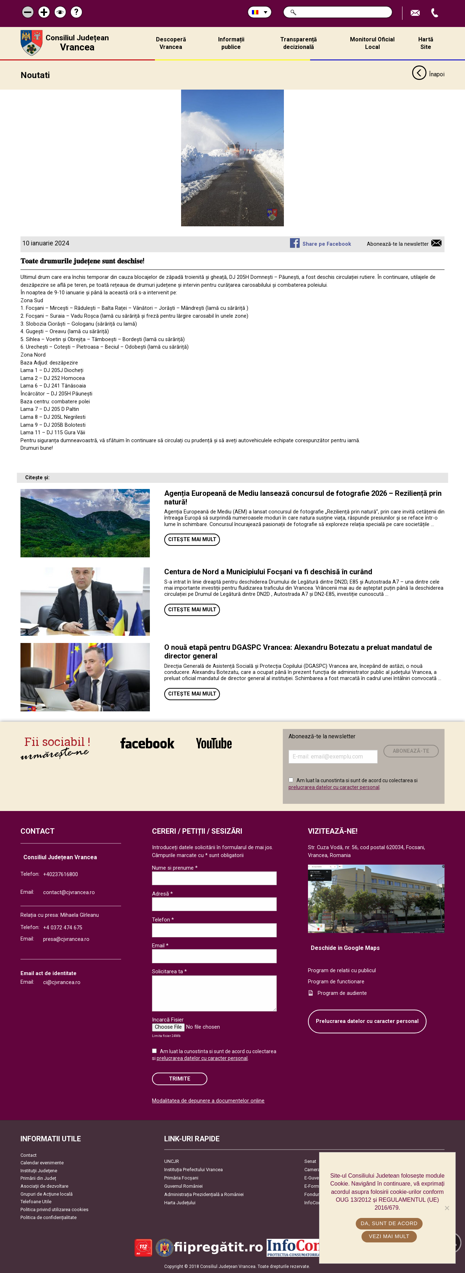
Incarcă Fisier (168, 1019)
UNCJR (171, 1161)
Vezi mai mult (389, 1236)
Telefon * (163, 919)
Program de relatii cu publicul (342, 971)
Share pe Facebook (327, 244)
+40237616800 (60, 874)
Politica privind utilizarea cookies (54, 1209)
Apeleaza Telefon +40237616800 (435, 13)
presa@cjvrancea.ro (66, 939)
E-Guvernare (316, 1178)
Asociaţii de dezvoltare (44, 1186)
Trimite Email (416, 13)
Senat (310, 1161)
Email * (160, 945)
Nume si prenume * (175, 868)
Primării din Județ (38, 1178)
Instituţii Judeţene (38, 1170)
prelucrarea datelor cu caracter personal (334, 787)
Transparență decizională (298, 43)
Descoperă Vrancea (171, 43)
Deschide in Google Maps (345, 947)
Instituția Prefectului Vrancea (193, 1169)
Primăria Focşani (181, 1178)
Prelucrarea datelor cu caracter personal (367, 1021)
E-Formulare (316, 1186)
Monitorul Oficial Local (372, 43)
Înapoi (428, 74)
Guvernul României (183, 1186)
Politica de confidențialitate (48, 1217)
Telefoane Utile (35, 1201)
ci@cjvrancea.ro (61, 982)
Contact (28, 1155)
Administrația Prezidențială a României (204, 1194)
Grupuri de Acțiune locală (46, 1194)
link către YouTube (214, 743)
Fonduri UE (315, 1194)
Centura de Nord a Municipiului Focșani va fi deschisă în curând (268, 571)
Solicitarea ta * (169, 971)
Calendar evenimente (42, 1162)
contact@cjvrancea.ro (69, 892)
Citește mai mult (192, 539)
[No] (446, 1207)
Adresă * (162, 894)
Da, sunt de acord (389, 1223)
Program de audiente (342, 993)
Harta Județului (179, 1202)
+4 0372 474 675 (62, 928)
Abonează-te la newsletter (398, 244)
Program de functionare (336, 982)
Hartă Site (425, 43)
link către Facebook (147, 743)
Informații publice (231, 43)
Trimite (179, 1079)
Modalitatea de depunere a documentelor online (208, 1101)
